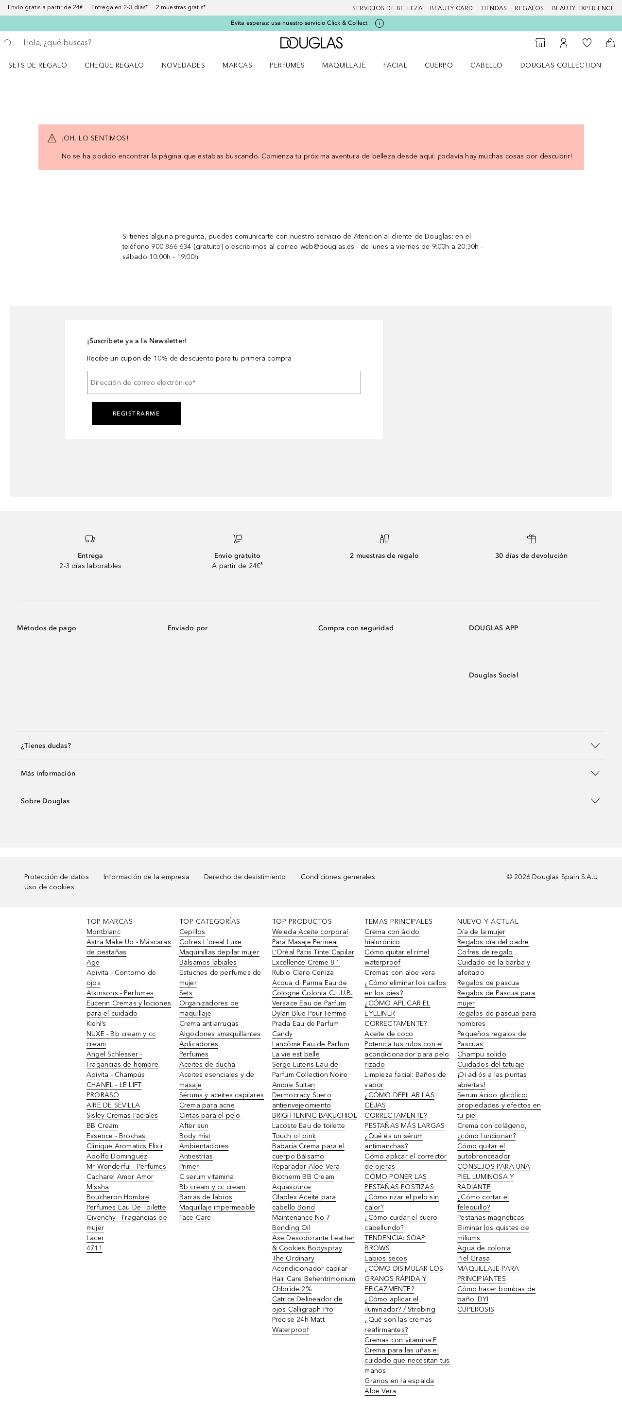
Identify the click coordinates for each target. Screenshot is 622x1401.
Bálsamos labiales (208, 962)
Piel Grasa (473, 1258)
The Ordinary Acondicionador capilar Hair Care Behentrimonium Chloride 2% (314, 1273)
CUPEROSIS (475, 1309)
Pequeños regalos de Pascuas (491, 1039)
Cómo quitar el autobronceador (483, 1151)
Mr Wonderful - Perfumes (126, 1166)
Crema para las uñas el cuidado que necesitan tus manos (406, 1360)
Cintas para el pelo (210, 1115)
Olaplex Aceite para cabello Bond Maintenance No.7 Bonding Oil (304, 1212)
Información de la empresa (147, 877)
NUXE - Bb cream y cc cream (121, 1039)
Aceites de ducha (207, 1064)
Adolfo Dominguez (116, 1156)
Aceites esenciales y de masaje (217, 1080)
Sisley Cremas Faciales (122, 1115)
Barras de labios (205, 1197)
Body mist (195, 1136)
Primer (189, 1166)
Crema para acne (207, 1105)
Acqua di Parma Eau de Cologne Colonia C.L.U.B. (312, 988)
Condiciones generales (338, 877)
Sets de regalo (37, 65)
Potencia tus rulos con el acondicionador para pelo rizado (406, 1054)
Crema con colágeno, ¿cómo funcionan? (492, 1131)
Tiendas (494, 8)
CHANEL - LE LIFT (113, 1085)
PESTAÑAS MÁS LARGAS (404, 1126)
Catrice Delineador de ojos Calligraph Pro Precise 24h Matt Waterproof (307, 1314)
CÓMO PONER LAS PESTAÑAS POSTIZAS (398, 1182)
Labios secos (385, 1258)
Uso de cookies (49, 887)
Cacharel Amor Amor (120, 1177)
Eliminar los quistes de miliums (493, 1233)
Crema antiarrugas (209, 1024)
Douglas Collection (561, 65)
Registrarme (136, 413)
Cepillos (192, 932)
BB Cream (102, 1126)
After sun (194, 1126)
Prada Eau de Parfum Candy (305, 1029)
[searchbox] (95, 42)
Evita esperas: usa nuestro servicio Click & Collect (299, 22)
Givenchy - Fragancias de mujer (126, 1222)
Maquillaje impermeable (217, 1207)
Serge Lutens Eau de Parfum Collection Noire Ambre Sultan (310, 1074)
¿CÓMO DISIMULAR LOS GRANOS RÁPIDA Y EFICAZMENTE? (403, 1278)
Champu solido (481, 1054)
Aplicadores (198, 1044)
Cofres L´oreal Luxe (210, 942)
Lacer (95, 1238)
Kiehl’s (96, 1024)
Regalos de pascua (488, 983)
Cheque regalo (114, 65)
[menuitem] (44, 65)
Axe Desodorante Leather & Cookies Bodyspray (313, 1243)
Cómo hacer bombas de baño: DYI (496, 1294)
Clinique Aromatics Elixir (124, 1146)
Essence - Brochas (115, 1136)
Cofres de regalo (485, 952)
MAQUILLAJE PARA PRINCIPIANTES (488, 1273)
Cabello (486, 65)
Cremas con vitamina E (400, 1340)
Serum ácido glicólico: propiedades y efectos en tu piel (499, 1105)
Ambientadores (204, 1146)
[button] (311, 745)
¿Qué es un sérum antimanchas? (393, 1141)
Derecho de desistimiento (245, 877)
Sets (186, 993)
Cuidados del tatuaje (490, 1064)
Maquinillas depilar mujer (219, 952)
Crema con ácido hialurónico (391, 937)
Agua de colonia (484, 1248)
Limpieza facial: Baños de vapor (405, 1080)
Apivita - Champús (115, 1075)
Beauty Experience (583, 8)
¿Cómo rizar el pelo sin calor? (401, 1202)
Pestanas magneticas (490, 1217)
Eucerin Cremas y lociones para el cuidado (128, 1008)
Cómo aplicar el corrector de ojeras (405, 1161)
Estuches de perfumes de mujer (220, 978)
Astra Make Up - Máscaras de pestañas (128, 947)
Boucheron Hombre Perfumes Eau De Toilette (126, 1202)
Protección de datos (56, 877)
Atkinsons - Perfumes (120, 993)
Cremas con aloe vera (399, 973)
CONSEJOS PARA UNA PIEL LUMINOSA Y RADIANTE (493, 1176)
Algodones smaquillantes (220, 1034)
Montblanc (103, 932)
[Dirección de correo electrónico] (224, 382)
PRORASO (102, 1095)
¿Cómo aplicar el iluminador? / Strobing (399, 1304)
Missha (97, 1187)
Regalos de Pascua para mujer (496, 998)
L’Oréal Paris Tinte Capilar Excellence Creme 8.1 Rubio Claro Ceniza (313, 962)
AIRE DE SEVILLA (113, 1105)
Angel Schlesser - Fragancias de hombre (122, 1059)
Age (93, 962)
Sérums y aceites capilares (221, 1095)
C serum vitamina (206, 1177)
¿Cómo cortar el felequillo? (483, 1202)
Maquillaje (344, 65)
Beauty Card (451, 8)
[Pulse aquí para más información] (379, 23)
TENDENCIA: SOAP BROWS (394, 1243)
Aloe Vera (380, 1391)
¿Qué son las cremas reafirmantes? (398, 1324)
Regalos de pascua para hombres (496, 1018)
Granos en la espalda (399, 1381)
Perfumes (287, 65)
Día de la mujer (481, 932)
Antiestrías (196, 1156)
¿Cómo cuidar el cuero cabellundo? (400, 1222)
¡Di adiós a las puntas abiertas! (492, 1080)
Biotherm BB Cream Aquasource (303, 1182)
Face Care (195, 1217)
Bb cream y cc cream (212, 1187)
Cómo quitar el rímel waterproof (396, 957)
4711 (94, 1248)
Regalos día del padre (493, 942)
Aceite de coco (388, 1034)
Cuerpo (439, 65)
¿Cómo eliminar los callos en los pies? (405, 988)
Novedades (184, 65)
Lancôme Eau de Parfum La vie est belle (310, 1049)
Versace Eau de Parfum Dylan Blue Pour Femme (309, 1008)
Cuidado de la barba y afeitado (493, 967)
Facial (395, 65)
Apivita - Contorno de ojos (121, 978)
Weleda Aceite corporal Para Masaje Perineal (310, 937)
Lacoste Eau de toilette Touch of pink (309, 1131)
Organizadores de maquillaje (209, 1008)
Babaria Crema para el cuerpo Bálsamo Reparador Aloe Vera (308, 1156)
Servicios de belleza (387, 8)
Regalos (529, 8)
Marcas (237, 65)
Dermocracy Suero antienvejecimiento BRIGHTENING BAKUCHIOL (314, 1105)
